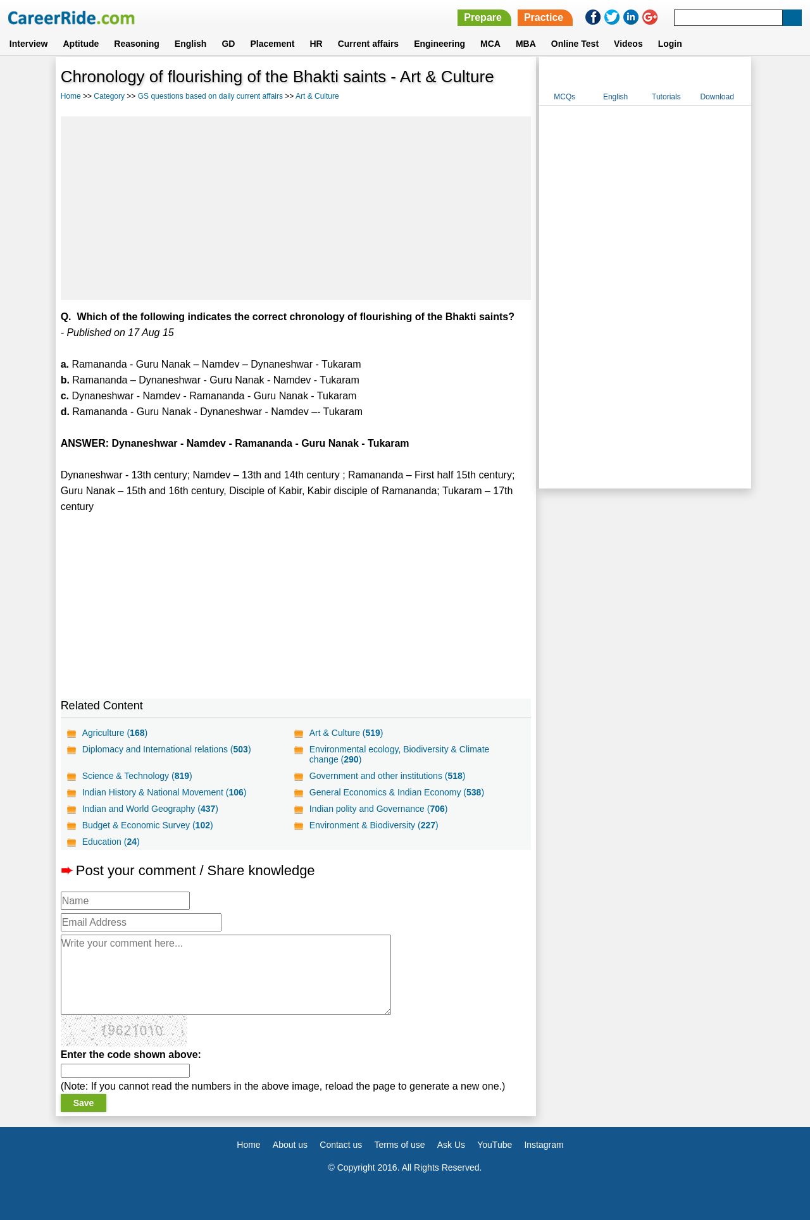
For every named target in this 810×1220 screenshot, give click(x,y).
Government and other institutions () (387, 776)
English (191, 44)
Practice (543, 17)
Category (109, 96)
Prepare (483, 17)
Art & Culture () (346, 733)
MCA (490, 44)
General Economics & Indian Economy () (396, 792)
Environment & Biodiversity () (374, 825)
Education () (111, 842)
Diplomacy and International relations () (166, 749)
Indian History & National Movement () (164, 792)
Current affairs (368, 44)
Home (71, 96)
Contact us (341, 1145)
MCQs (564, 96)
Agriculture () (115, 733)
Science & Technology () (137, 776)
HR (315, 44)
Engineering (439, 44)
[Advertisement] (296, 208)
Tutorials (666, 96)
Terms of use (399, 1145)
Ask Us (451, 1145)
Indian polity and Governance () (378, 809)
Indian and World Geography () (150, 809)
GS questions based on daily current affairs (210, 96)
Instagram (543, 1145)
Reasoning (136, 44)
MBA (526, 44)
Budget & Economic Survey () (147, 825)
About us (290, 1145)
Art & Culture (317, 96)
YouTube (494, 1145)
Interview (28, 44)
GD (228, 44)
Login (670, 44)
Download (716, 96)
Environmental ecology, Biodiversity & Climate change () (399, 754)
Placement (272, 44)
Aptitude (81, 44)
